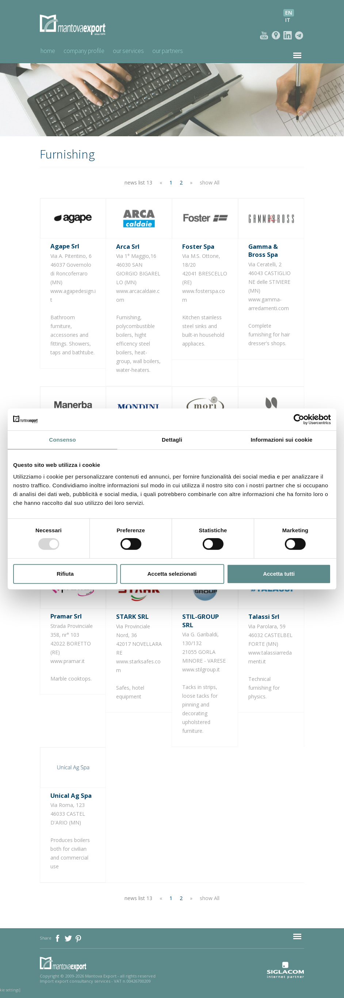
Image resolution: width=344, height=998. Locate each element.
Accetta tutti (279, 574)
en (288, 12)
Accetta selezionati (171, 574)
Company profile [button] (87, 50)
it (287, 19)
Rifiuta (65, 574)
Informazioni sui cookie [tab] (282, 440)
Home (48, 50)
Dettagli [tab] (172, 440)
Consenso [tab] (62, 440)
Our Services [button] (135, 50)
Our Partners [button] (178, 50)
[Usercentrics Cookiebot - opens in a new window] (299, 419)
